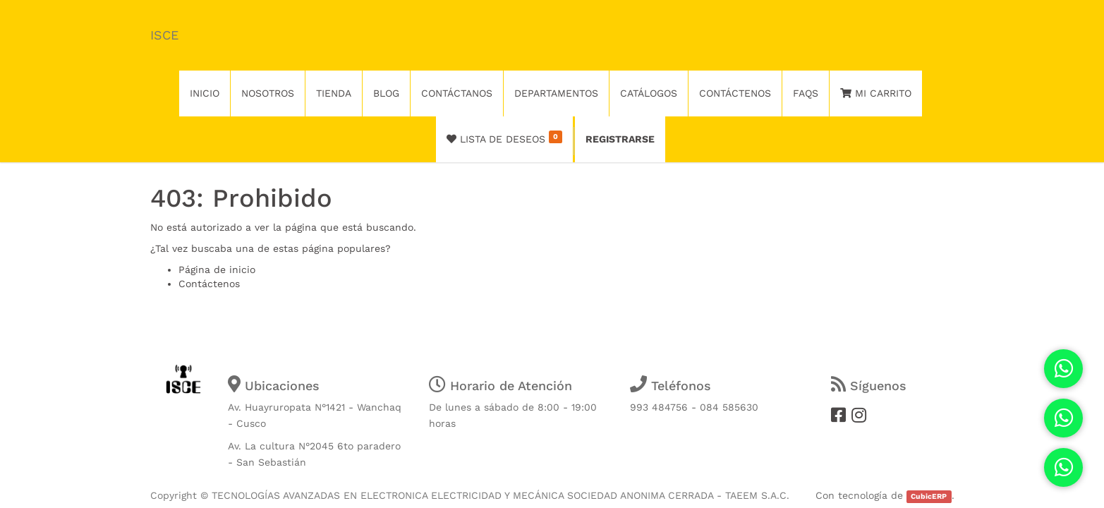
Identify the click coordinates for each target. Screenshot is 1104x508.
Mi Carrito (875, 93)
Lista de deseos (505, 138)
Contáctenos (209, 283)
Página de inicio (216, 269)
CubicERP (929, 496)
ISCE (164, 35)
